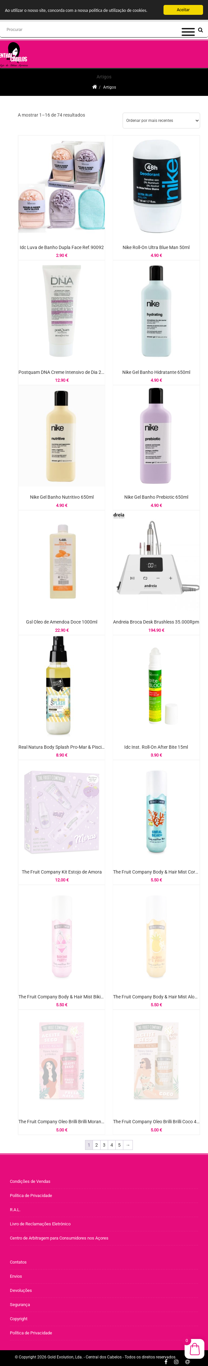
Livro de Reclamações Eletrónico (40, 1223)
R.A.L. (15, 1209)
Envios (16, 1276)
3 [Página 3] (104, 1145)
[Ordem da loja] (161, 120)
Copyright (18, 1318)
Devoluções (21, 1290)
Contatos (18, 1262)
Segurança (20, 1304)
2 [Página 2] (96, 1145)
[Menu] (188, 16)
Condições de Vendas (30, 1181)
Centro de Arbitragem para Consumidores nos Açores (59, 1238)
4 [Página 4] (111, 1145)
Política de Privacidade (31, 1195)
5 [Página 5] (119, 1145)
